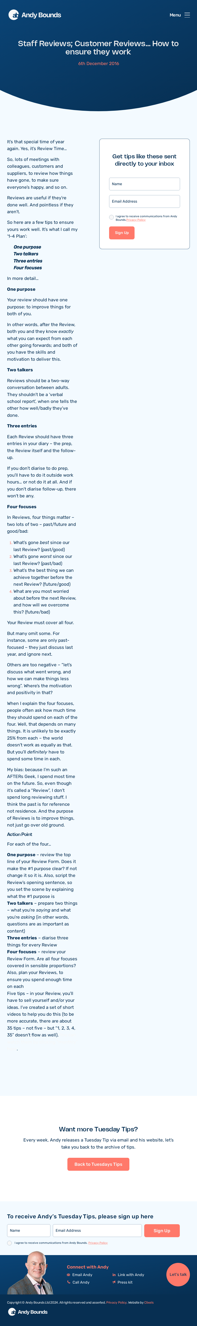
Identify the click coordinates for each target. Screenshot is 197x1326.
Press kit (122, 1282)
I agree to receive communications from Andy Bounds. (146, 218)
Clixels (148, 1302)
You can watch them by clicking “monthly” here (42, 1042)
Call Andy (78, 1282)
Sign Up (122, 233)
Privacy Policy (136, 220)
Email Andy (79, 1275)
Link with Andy (128, 1275)
